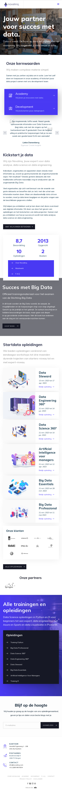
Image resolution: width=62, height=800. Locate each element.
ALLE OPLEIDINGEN (13, 567)
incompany (35, 776)
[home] (12, 4)
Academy (25, 776)
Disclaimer (38, 779)
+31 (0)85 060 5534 (16, 767)
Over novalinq (14, 776)
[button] (58, 4)
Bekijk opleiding (45, 387)
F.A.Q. (43, 776)
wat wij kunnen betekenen (18, 227)
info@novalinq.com (16, 765)
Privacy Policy (26, 779)
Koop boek (10, 326)
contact (51, 776)
